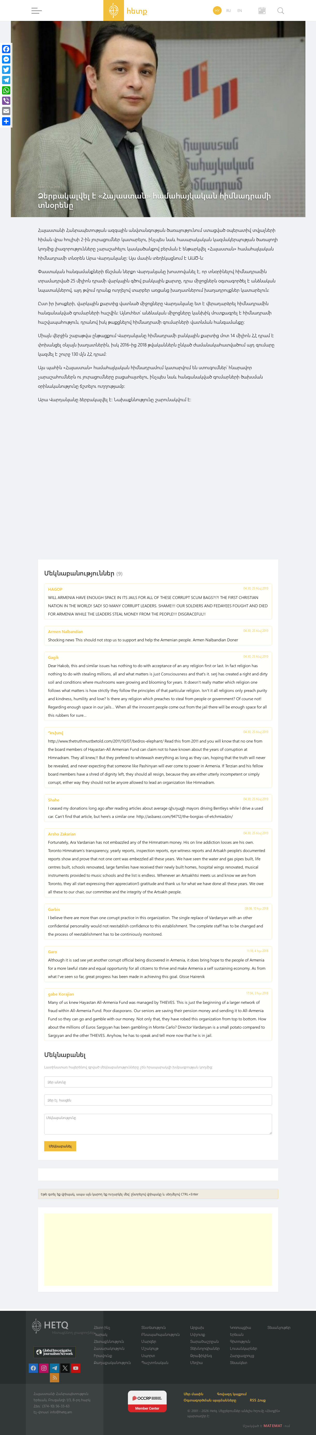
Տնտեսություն (153, 1326)
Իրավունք (103, 1355)
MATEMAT (273, 1425)
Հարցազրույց (242, 1355)
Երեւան (237, 1334)
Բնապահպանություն (160, 1334)
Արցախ (197, 1326)
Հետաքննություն (109, 1341)
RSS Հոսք (264, 1400)
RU (228, 10)
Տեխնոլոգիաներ (205, 1348)
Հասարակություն (109, 1348)
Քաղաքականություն (112, 1362)
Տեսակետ (238, 1362)
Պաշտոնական (154, 1362)
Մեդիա (196, 1362)
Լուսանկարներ (243, 1348)
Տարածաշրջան (204, 1341)
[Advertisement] (158, 1251)
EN (239, 10)
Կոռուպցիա (240, 1326)
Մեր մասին (197, 1393)
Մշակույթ (149, 1348)
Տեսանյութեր (278, 1326)
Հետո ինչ (102, 1326)
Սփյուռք (197, 1334)
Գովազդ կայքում (238, 1393)
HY (217, 10)
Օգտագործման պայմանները (213, 1400)
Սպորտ (148, 1355)
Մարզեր (148, 1341)
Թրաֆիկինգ (201, 1355)
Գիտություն (240, 1341)
